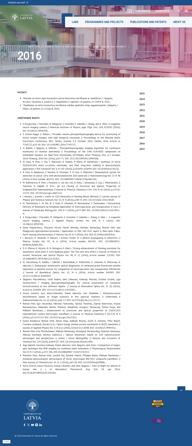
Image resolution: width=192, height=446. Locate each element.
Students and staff (18, 2)
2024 (142, 99)
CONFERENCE (138, 10)
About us (179, 22)
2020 (142, 121)
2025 (142, 93)
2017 (142, 137)
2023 (142, 104)
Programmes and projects (104, 22)
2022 (142, 110)
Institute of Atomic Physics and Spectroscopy (58, 46)
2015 (142, 148)
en (186, 11)
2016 (142, 143)
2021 (142, 115)
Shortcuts (163, 11)
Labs (75, 22)
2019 (142, 126)
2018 (142, 132)
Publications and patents (148, 22)
